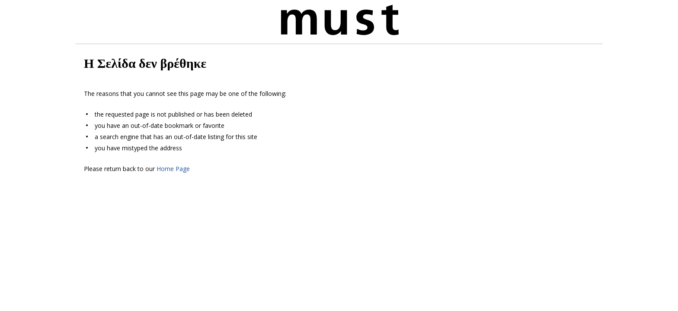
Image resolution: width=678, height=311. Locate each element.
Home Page (173, 169)
